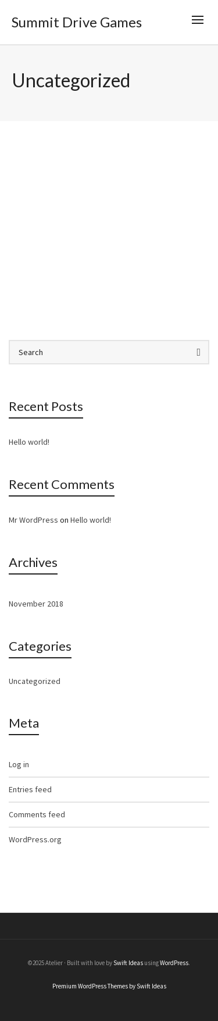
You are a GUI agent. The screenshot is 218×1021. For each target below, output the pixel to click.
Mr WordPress (33, 520)
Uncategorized (34, 681)
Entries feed (30, 789)
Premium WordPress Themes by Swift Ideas (109, 986)
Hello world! (29, 442)
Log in (19, 764)
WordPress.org (35, 839)
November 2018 (36, 603)
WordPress (174, 963)
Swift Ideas (128, 963)
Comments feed (37, 814)
